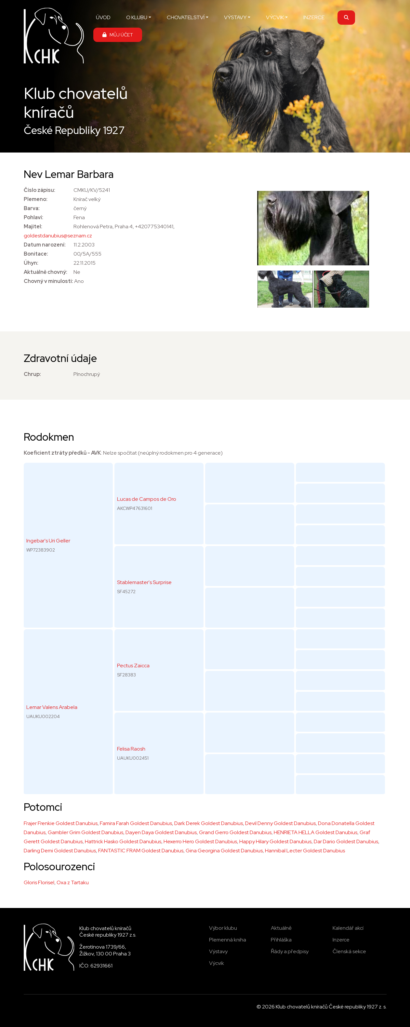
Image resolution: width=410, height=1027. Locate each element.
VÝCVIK (275, 17)
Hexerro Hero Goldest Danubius (200, 841)
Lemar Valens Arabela (51, 707)
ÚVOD (103, 17)
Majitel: (33, 226)
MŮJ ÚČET (117, 35)
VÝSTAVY (235, 17)
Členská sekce (349, 951)
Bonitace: (36, 253)
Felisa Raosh (131, 748)
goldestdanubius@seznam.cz (58, 235)
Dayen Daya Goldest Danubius (161, 832)
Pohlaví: (33, 217)
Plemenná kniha (227, 939)
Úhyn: (31, 263)
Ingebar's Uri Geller (48, 540)
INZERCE (313, 17)
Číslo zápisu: (39, 190)
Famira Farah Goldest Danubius (136, 823)
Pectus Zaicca (133, 665)
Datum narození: (45, 244)
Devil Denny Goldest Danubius (280, 823)
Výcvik (216, 963)
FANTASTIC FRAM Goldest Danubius (140, 850)
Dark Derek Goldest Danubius (208, 823)
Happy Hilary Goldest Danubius (275, 841)
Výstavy (218, 951)
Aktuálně (281, 928)
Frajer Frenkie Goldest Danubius (61, 823)
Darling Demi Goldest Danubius (60, 850)
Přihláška (281, 939)
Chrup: (32, 374)
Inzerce (341, 939)
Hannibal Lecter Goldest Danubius (305, 850)
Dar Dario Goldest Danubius (346, 841)
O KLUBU (136, 17)
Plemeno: (35, 199)
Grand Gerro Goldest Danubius (235, 832)
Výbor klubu (223, 928)
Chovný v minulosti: (48, 281)
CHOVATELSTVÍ (186, 17)
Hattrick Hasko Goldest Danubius (123, 841)
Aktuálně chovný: (45, 272)
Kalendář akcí (348, 928)
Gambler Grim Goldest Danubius (85, 832)
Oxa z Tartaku (73, 882)
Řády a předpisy (290, 951)
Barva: (32, 208)
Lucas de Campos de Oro (146, 499)
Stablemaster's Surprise (144, 582)
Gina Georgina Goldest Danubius (224, 850)
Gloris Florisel (39, 882)
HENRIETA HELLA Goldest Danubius (315, 832)
